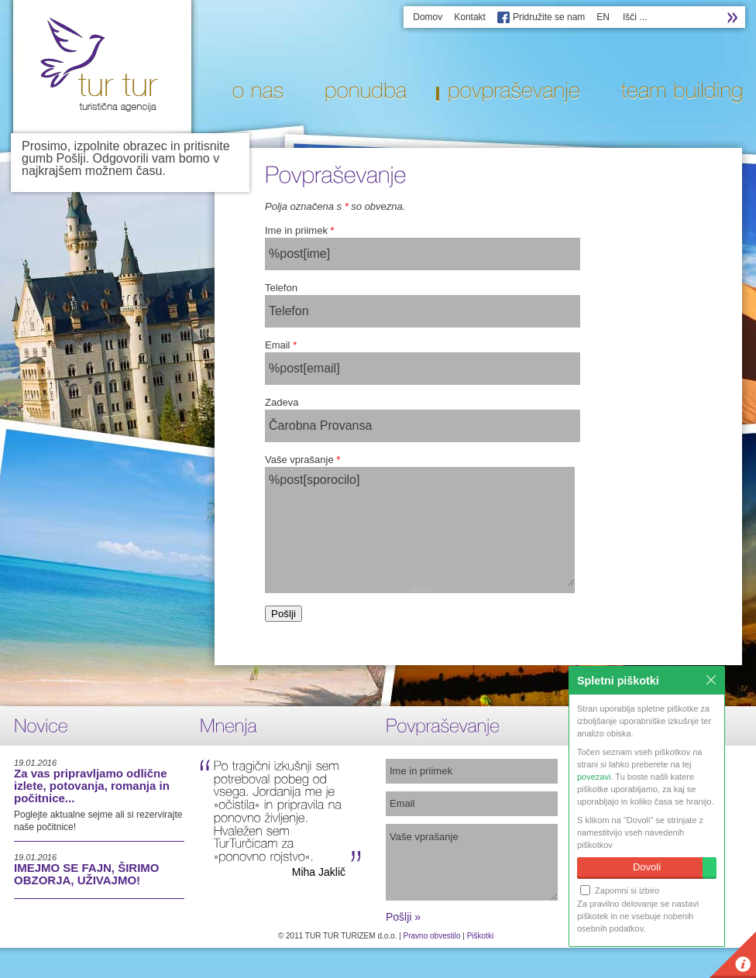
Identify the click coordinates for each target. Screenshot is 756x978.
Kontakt (470, 17)
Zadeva (281, 402)
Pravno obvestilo (432, 936)
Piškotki (480, 936)
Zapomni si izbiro (619, 890)
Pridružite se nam (549, 17)
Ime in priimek (300, 230)
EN (603, 17)
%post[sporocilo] (420, 526)
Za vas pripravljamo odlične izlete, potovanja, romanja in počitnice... (92, 786)
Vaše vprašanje (302, 460)
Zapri (711, 680)
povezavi (593, 776)
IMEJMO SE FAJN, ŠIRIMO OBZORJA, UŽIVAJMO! (87, 874)
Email (281, 345)
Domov (427, 17)
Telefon (281, 288)
